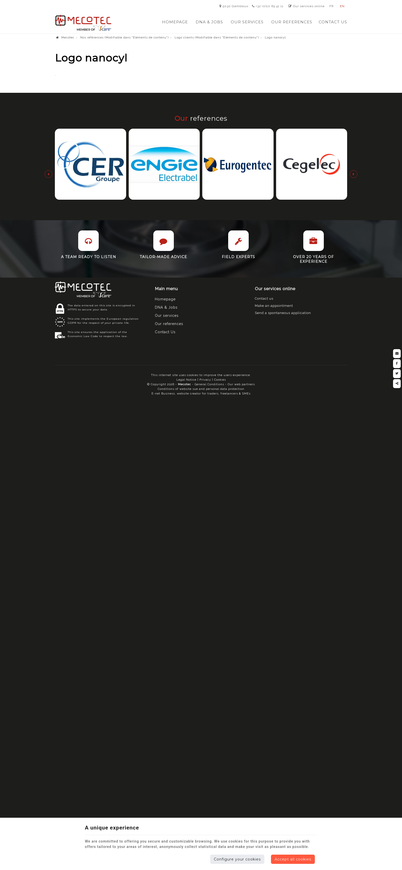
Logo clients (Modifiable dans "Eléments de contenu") (217, 37)
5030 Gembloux (233, 6)
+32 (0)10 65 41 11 (268, 6)
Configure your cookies (237, 859)
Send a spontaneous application (283, 313)
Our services (247, 21)
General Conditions (210, 384)
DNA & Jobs (209, 21)
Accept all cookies (293, 859)
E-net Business (163, 393)
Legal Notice (186, 379)
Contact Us (333, 21)
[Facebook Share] (397, 363)
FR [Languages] (331, 6)
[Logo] (83, 23)
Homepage (175, 21)
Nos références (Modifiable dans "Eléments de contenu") (124, 37)
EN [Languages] (342, 6)
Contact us (264, 298)
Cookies (220, 379)
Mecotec (65, 37)
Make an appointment (274, 306)
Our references (291, 21)
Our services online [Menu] (275, 288)
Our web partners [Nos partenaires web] (241, 384)
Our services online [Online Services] (309, 6)
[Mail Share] (397, 353)
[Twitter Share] (397, 373)
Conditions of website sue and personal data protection (201, 389)
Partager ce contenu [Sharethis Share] (397, 383)
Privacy (205, 379)
